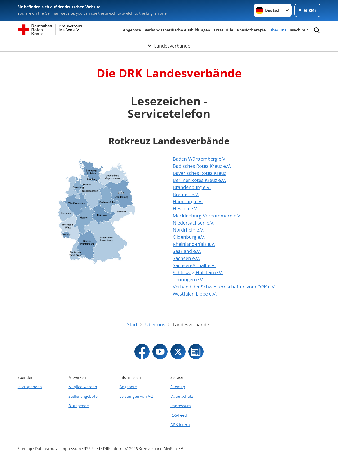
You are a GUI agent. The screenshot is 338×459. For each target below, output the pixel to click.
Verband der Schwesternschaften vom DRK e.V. (224, 286)
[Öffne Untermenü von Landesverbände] (169, 45)
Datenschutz (181, 396)
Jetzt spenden (30, 386)
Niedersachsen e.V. (193, 223)
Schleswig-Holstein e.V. (198, 272)
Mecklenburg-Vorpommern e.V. (207, 215)
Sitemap (177, 386)
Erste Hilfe (223, 30)
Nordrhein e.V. (188, 230)
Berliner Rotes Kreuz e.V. (199, 180)
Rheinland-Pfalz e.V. (194, 244)
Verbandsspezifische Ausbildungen (177, 30)
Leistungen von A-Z (136, 396)
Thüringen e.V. (188, 279)
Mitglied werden (82, 386)
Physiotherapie (251, 30)
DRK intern (180, 424)
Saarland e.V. (187, 251)
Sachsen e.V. (186, 258)
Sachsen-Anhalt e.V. (194, 265)
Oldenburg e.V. (189, 237)
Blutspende (78, 405)
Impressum (180, 405)
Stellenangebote (83, 396)
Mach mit (299, 30)
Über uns (277, 30)
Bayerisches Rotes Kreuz (199, 173)
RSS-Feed (178, 415)
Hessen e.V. (185, 208)
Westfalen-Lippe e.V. (195, 294)
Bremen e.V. (186, 194)
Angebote (132, 30)
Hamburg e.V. (188, 201)
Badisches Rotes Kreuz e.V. (202, 166)
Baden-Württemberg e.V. (200, 159)
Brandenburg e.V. (192, 187)
